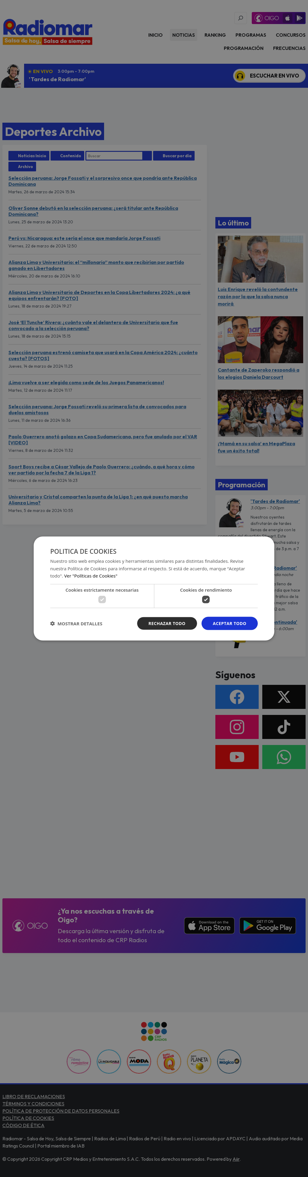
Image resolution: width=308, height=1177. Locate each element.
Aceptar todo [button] (229, 623)
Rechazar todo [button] (167, 623)
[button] (76, 623)
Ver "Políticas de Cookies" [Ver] (90, 576)
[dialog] (154, 588)
